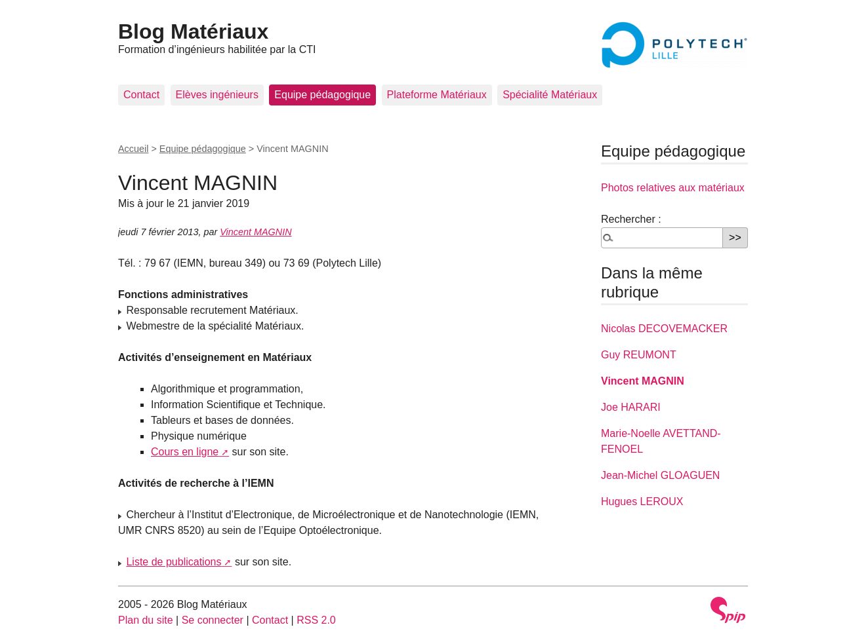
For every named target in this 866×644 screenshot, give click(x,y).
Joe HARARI (631, 407)
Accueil (133, 148)
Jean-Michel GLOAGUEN (660, 475)
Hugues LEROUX (642, 501)
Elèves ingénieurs (217, 94)
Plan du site (145, 620)
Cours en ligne (184, 451)
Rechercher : (631, 219)
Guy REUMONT (638, 354)
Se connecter (212, 620)
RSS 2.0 (316, 620)
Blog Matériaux (193, 31)
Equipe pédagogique (322, 94)
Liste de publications (173, 561)
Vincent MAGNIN (255, 232)
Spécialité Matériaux (550, 94)
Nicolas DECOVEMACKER (664, 328)
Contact (141, 94)
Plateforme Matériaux (437, 94)
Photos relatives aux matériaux (673, 187)
